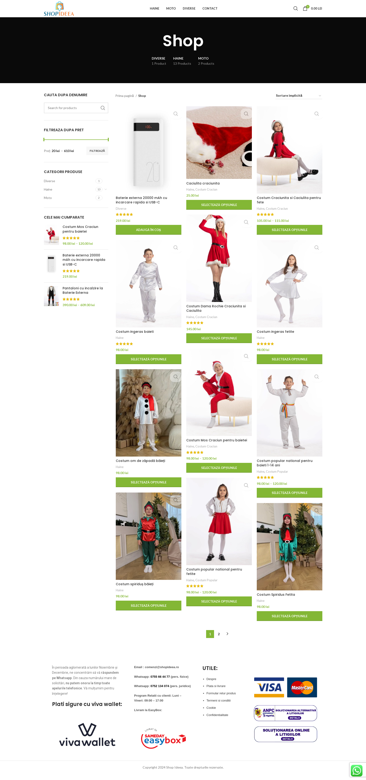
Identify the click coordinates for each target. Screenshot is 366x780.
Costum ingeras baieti (134, 339)
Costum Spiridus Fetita (275, 602)
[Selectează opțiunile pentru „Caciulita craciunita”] (219, 212)
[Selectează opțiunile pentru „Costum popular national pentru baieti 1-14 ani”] (289, 501)
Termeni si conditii (219, 706)
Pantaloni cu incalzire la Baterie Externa (83, 297)
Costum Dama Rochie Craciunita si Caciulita (215, 316)
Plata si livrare (216, 692)
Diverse (49, 188)
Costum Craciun (206, 197)
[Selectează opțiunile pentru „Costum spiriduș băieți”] (148, 613)
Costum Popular (276, 479)
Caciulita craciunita (202, 191)
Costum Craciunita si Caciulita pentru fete (288, 208)
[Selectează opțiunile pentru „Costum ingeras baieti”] (148, 367)
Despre (211, 685)
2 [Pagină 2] (219, 640)
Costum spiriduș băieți (134, 591)
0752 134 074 (160, 692)
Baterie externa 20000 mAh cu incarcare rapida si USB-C (84, 267)
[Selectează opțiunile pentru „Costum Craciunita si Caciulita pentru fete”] (289, 238)
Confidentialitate (217, 721)
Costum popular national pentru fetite (219, 577)
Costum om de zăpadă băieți (140, 468)
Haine (48, 197)
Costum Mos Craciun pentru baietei (80, 236)
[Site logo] (64, 12)
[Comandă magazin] (298, 103)
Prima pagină (125, 103)
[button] (148, 238)
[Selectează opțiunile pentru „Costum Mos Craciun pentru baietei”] (219, 475)
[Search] (295, 12)
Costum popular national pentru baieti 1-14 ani (284, 470)
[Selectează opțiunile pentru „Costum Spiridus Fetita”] (289, 624)
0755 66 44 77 (160, 682)
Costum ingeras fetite (275, 339)
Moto (48, 205)
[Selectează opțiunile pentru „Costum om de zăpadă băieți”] (148, 490)
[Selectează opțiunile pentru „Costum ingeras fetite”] (289, 367)
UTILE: (210, 674)
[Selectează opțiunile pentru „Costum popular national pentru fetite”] (219, 605)
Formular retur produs (221, 699)
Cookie (211, 713)
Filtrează (97, 158)
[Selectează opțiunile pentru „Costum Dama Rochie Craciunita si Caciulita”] (219, 346)
